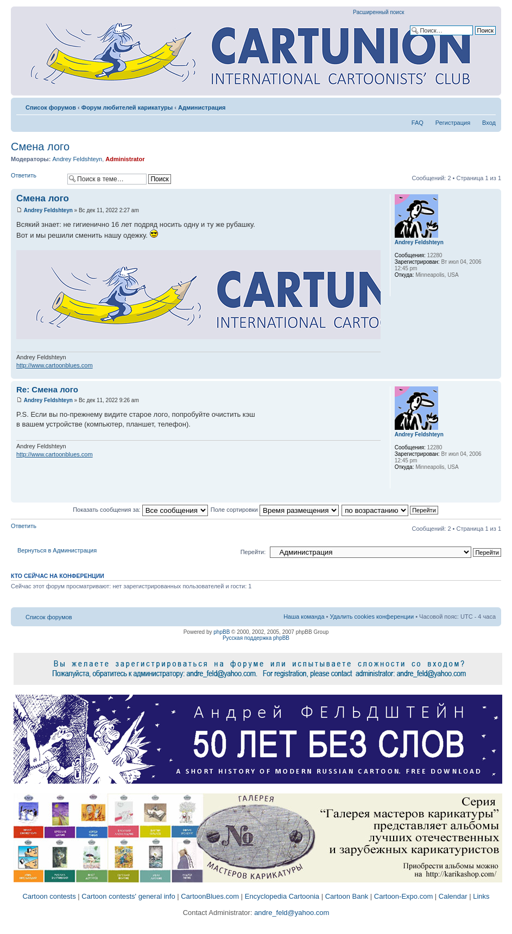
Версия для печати (471, 105)
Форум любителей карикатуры (127, 107)
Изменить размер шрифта (488, 105)
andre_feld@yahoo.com (291, 912)
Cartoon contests (48, 896)
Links (481, 896)
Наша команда (303, 616)
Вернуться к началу (493, 373)
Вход (489, 122)
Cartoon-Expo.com (403, 896)
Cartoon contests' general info (128, 896)
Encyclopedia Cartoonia (282, 896)
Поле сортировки (275, 509)
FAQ (417, 122)
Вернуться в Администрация (57, 550)
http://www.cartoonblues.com (54, 365)
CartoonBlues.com (210, 896)
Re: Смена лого (47, 389)
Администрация (202, 107)
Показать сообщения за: (140, 509)
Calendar (453, 896)
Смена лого (40, 147)
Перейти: (253, 552)
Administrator (124, 159)
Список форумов (51, 107)
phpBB (221, 632)
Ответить (36, 179)
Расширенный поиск (378, 12)
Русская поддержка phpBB (256, 638)
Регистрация (452, 122)
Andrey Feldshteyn (77, 159)
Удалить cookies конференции (372, 616)
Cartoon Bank (347, 896)
